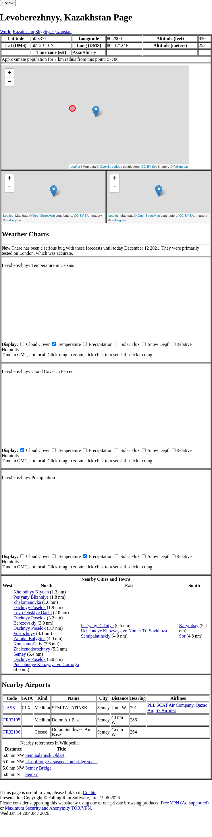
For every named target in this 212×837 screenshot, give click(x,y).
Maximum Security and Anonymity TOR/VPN (48, 808)
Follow (8, 3)
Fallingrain (181, 166)
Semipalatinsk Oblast (44, 755)
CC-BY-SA (148, 166)
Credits (89, 792)
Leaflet (75, 166)
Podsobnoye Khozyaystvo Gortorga (46, 664)
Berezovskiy (25, 623)
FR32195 (11, 719)
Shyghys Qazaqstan (53, 31)
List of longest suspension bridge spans (61, 761)
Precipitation (100, 344)
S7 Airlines (166, 710)
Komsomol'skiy (28, 643)
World (5, 31)
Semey (20, 654)
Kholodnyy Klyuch (31, 591)
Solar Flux (130, 344)
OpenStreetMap (111, 166)
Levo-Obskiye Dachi (33, 612)
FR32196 (11, 731)
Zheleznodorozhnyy (32, 648)
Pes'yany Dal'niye (97, 625)
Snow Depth (159, 344)
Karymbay (188, 625)
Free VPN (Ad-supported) (185, 802)
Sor (182, 636)
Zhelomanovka (27, 602)
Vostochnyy (24, 633)
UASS (9, 707)
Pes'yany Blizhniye (31, 597)
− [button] (9, 82)
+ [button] (9, 73)
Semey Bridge (38, 768)
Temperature (69, 344)
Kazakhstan (23, 31)
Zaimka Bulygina (30, 638)
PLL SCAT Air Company (170, 705)
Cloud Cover (38, 344)
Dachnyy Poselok (30, 607)
